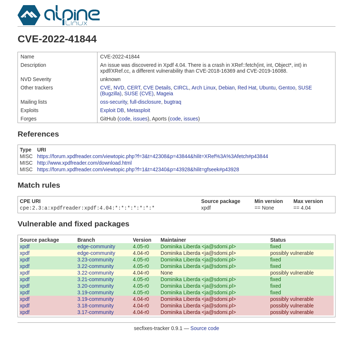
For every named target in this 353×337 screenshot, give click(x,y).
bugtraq (172, 102)
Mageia (164, 93)
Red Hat (247, 88)
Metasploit (138, 110)
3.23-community (95, 260)
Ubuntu (267, 88)
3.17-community (95, 313)
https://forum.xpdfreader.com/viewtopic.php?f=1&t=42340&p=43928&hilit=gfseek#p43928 (138, 169)
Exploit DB (112, 110)
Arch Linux (204, 88)
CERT (133, 88)
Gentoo (287, 88)
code (124, 119)
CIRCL (181, 88)
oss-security (113, 102)
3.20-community (95, 287)
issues (140, 119)
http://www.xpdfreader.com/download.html (84, 163)
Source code (205, 329)
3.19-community (95, 293)
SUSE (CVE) (138, 93)
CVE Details (156, 88)
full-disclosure (145, 102)
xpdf (24, 247)
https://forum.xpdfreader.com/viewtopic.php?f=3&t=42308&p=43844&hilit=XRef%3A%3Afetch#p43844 (152, 156)
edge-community (96, 247)
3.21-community (95, 280)
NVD (119, 88)
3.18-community (95, 306)
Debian (227, 88)
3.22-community (95, 267)
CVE (105, 88)
